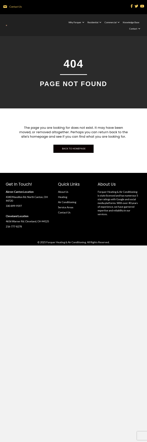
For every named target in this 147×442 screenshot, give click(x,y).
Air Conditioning (67, 202)
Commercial (111, 22)
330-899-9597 (14, 205)
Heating (62, 197)
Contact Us (64, 212)
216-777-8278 (14, 226)
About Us (63, 191)
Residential (92, 22)
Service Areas (65, 207)
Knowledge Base (131, 22)
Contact (133, 28)
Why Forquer (74, 22)
